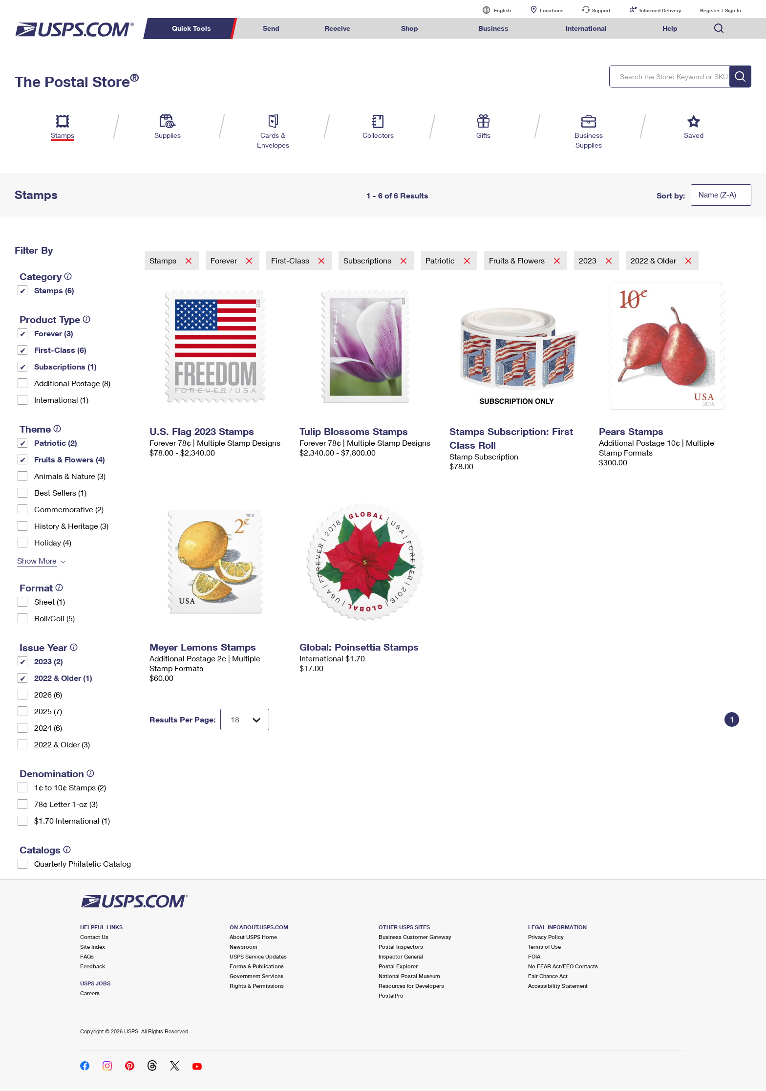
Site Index (92, 946)
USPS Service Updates (258, 956)
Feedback (92, 966)
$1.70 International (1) (72, 820)
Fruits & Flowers (518, 260)
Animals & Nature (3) (70, 475)
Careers (90, 993)
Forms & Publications (257, 966)
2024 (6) (48, 727)
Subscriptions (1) (65, 366)
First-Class (291, 260)
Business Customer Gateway (415, 937)
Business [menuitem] (493, 28)
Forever (225, 260)
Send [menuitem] (271, 28)
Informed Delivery (660, 10)
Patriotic (441, 260)
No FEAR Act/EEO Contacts (563, 966)
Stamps (163, 260)
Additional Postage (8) (72, 383)
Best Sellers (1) (60, 492)
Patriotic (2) (55, 442)
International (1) (61, 399)
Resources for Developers (411, 985)
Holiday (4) (52, 542)
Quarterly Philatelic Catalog (82, 863)
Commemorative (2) (69, 509)
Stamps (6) (54, 290)
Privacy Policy (546, 937)
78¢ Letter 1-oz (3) (66, 803)
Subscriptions (368, 260)
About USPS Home (253, 937)
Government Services (256, 976)
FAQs (87, 956)
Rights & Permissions (257, 985)
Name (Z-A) (717, 194)
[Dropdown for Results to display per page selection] (244, 719)
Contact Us (94, 937)
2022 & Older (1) (63, 677)
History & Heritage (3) (71, 525)
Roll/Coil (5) (54, 618)
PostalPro (391, 995)
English (492, 10)
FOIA (534, 956)
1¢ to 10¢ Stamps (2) (70, 787)
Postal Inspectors (401, 946)
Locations (551, 10)
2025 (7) (48, 711)
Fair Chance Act (548, 976)
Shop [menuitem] (409, 28)
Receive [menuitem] (337, 28)
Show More (37, 560)
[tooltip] (68, 276)
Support (601, 10)
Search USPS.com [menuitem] (719, 28)
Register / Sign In (720, 10)
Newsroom (243, 946)
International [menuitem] (586, 28)
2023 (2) (48, 661)
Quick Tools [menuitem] (191, 28)
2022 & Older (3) (62, 744)
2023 (588, 260)
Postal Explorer (398, 966)
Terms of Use (544, 946)
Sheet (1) (49, 601)
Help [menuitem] (670, 28)
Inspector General (401, 956)
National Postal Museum (409, 976)
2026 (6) (48, 694)
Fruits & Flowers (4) (69, 459)
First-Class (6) (60, 349)
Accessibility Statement (558, 985)
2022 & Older (654, 260)
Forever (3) (53, 333)
